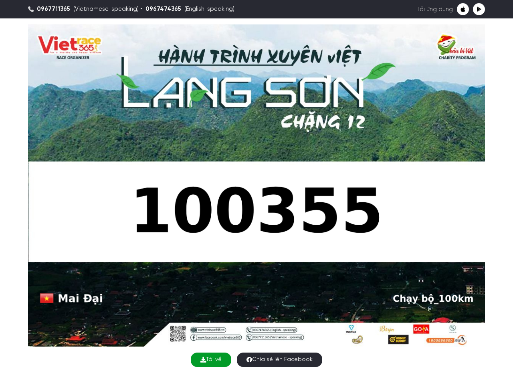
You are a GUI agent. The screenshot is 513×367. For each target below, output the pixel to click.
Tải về (211, 360)
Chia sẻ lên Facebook (279, 360)
